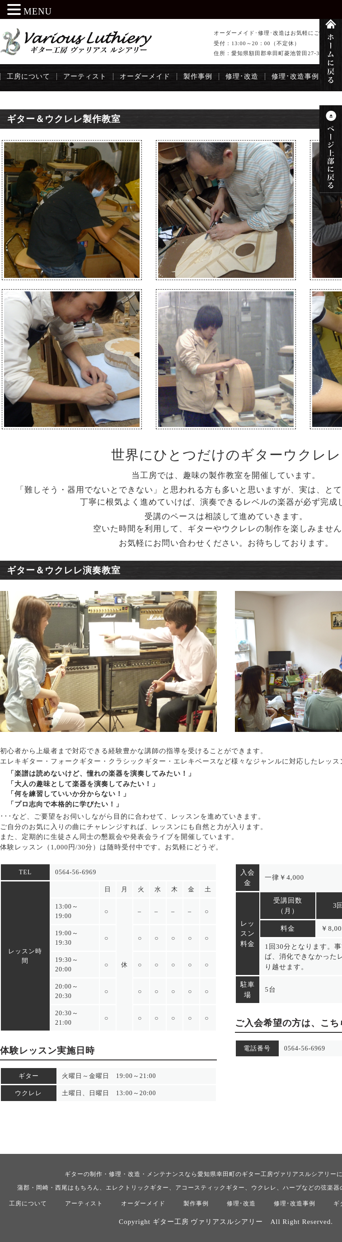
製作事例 (197, 76)
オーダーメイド (145, 76)
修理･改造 (241, 76)
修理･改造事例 (295, 76)
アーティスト (85, 76)
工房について (28, 76)
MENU (37, 11)
